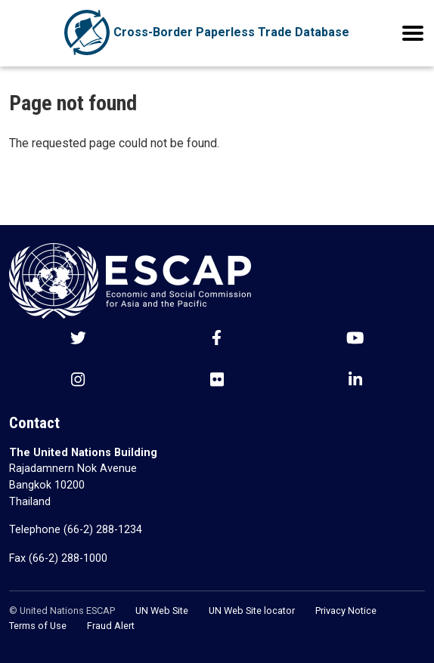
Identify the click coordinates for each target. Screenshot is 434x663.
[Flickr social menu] (217, 381)
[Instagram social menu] (78, 381)
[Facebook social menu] (217, 339)
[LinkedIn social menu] (355, 381)
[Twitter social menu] (78, 339)
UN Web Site (161, 610)
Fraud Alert (111, 625)
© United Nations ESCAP (62, 610)
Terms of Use (38, 625)
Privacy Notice (346, 610)
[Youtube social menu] (355, 339)
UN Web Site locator (252, 610)
